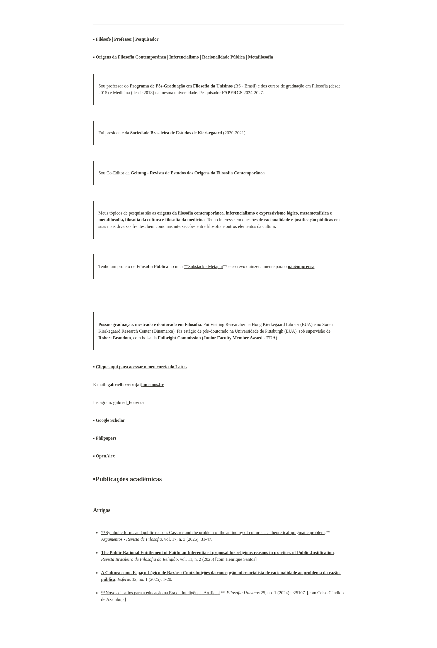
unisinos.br (153, 384)
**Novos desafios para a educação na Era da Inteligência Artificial (160, 592)
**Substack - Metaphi (203, 266)
